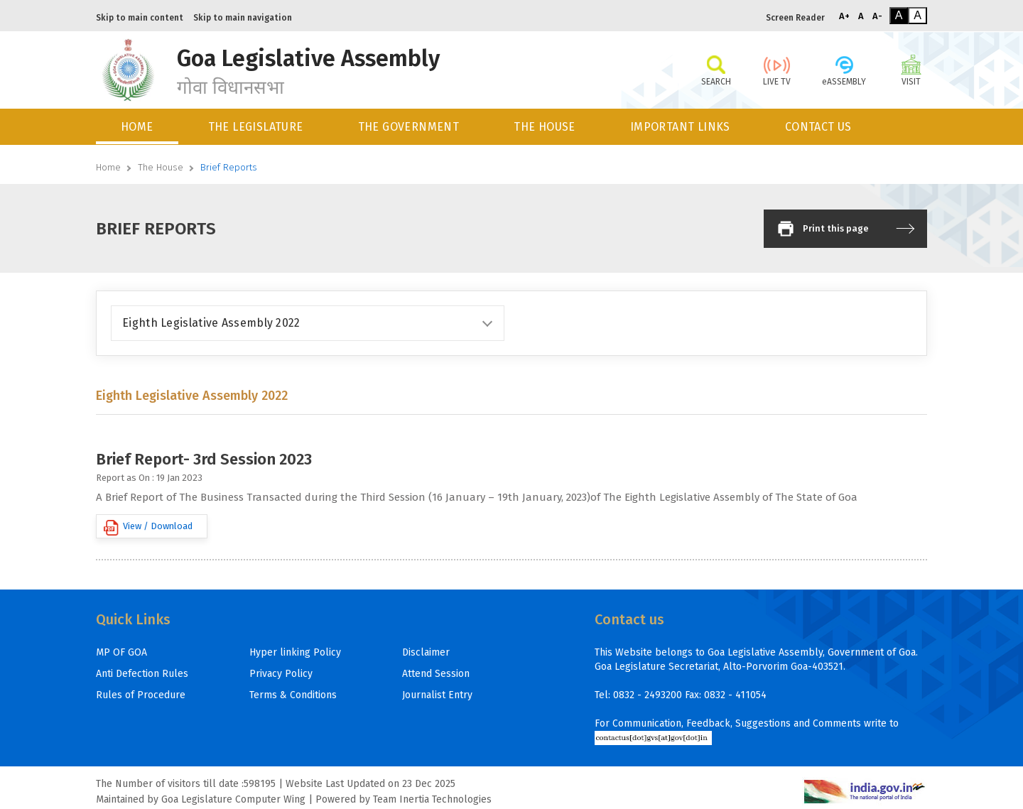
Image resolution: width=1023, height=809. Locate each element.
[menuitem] (138, 127)
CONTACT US (818, 127)
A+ (844, 16)
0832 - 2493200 (647, 695)
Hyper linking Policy (295, 652)
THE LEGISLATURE (255, 127)
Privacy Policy (281, 674)
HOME (137, 127)
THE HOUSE (544, 127)
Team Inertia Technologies (432, 799)
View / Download (148, 528)
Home (108, 167)
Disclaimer (426, 652)
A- (877, 16)
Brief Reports (228, 167)
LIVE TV (777, 70)
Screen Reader (795, 18)
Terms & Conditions (293, 695)
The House (160, 167)
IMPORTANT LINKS (680, 127)
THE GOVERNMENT (409, 127)
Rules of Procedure (140, 695)
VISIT (911, 70)
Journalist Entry (437, 695)
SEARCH (716, 70)
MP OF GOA (121, 652)
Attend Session (436, 674)
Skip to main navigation (242, 18)
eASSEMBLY (844, 70)
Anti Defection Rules (142, 674)
